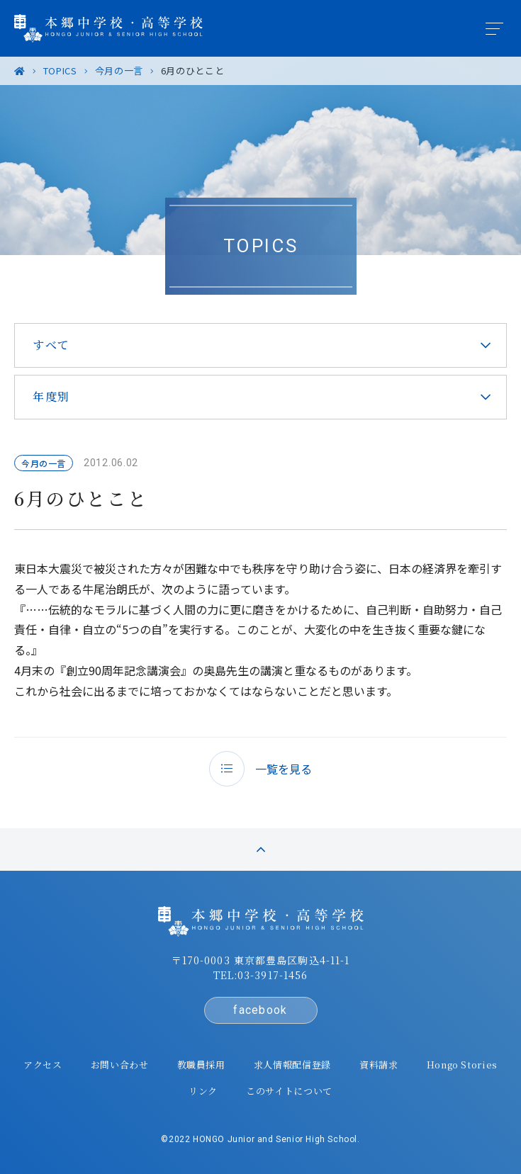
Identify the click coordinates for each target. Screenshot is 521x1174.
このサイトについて (289, 1090)
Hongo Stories (462, 1064)
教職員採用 (201, 1064)
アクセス (42, 1064)
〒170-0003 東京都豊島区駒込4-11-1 (261, 960)
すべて (51, 345)
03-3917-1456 (272, 975)
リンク (203, 1090)
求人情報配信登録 (292, 1064)
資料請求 (378, 1064)
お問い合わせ (120, 1064)
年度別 (51, 396)
